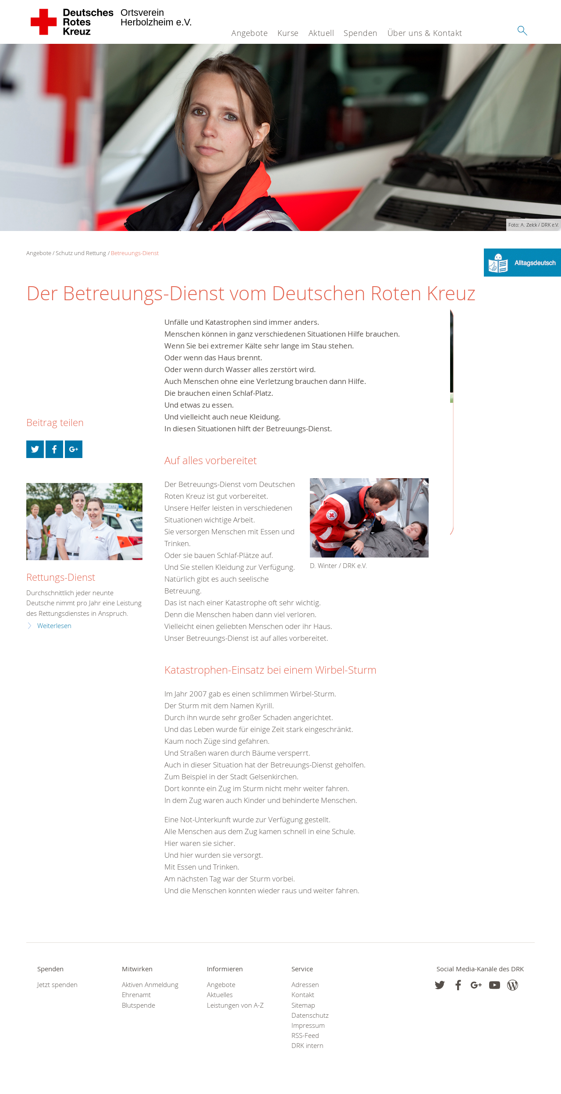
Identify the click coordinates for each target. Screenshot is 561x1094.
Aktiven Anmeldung (150, 984)
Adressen (305, 984)
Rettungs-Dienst (60, 577)
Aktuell (321, 33)
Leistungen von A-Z (235, 1005)
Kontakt (302, 995)
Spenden (361, 33)
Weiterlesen (54, 626)
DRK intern (307, 1045)
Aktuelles (220, 995)
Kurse (288, 33)
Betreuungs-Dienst (135, 253)
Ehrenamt (136, 995)
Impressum (308, 1025)
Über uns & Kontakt (424, 33)
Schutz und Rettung (81, 253)
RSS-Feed (305, 1035)
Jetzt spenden (57, 984)
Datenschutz (310, 1015)
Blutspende (138, 1005)
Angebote (249, 33)
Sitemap (303, 1005)
